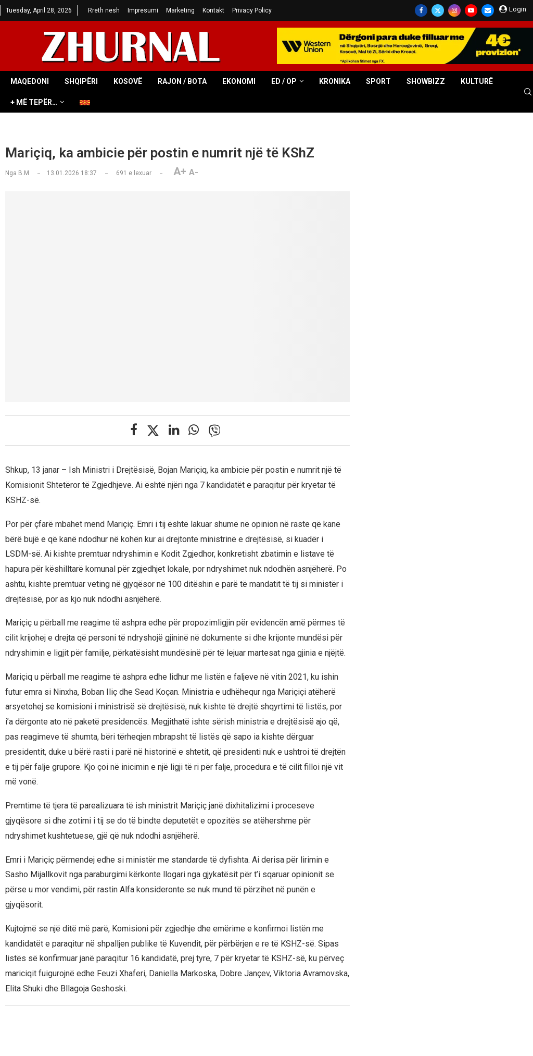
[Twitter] (438, 10)
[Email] (487, 10)
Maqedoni (29, 81)
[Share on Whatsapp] (193, 430)
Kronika (334, 81)
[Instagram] (454, 10)
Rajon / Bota (182, 81)
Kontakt (213, 10)
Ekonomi (239, 81)
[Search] (528, 92)
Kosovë (127, 81)
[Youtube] (471, 10)
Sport (378, 81)
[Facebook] (421, 10)
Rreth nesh (104, 10)
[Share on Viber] (214, 430)
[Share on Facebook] (134, 430)
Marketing (180, 10)
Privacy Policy (252, 10)
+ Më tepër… (33, 102)
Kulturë (477, 81)
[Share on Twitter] (153, 430)
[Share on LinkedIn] (174, 430)
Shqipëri (81, 81)
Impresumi (143, 10)
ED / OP (284, 81)
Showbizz (426, 81)
